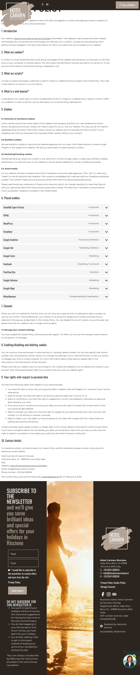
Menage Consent (108, 586)
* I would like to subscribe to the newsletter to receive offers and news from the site (22, 573)
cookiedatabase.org (50, 477)
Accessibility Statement (113, 631)
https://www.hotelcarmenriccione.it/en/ (32, 38)
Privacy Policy (14, 582)
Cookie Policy (119, 582)
